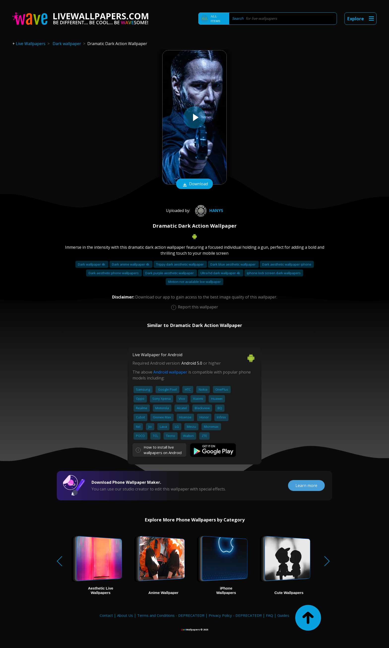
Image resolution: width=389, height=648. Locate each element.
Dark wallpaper (67, 43)
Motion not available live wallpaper (194, 281)
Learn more (306, 485)
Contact (106, 615)
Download (194, 184)
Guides (283, 615)
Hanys (208, 210)
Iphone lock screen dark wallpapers (274, 273)
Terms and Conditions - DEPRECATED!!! (170, 615)
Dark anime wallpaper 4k (131, 264)
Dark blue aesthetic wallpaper (233, 264)
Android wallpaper (170, 372)
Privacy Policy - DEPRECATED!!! (235, 615)
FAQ (269, 615)
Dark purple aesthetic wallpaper (169, 273)
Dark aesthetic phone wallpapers (114, 273)
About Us (125, 615)
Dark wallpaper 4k (92, 264)
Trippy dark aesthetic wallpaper (180, 264)
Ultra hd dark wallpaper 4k (220, 273)
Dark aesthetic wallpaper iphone (286, 264)
